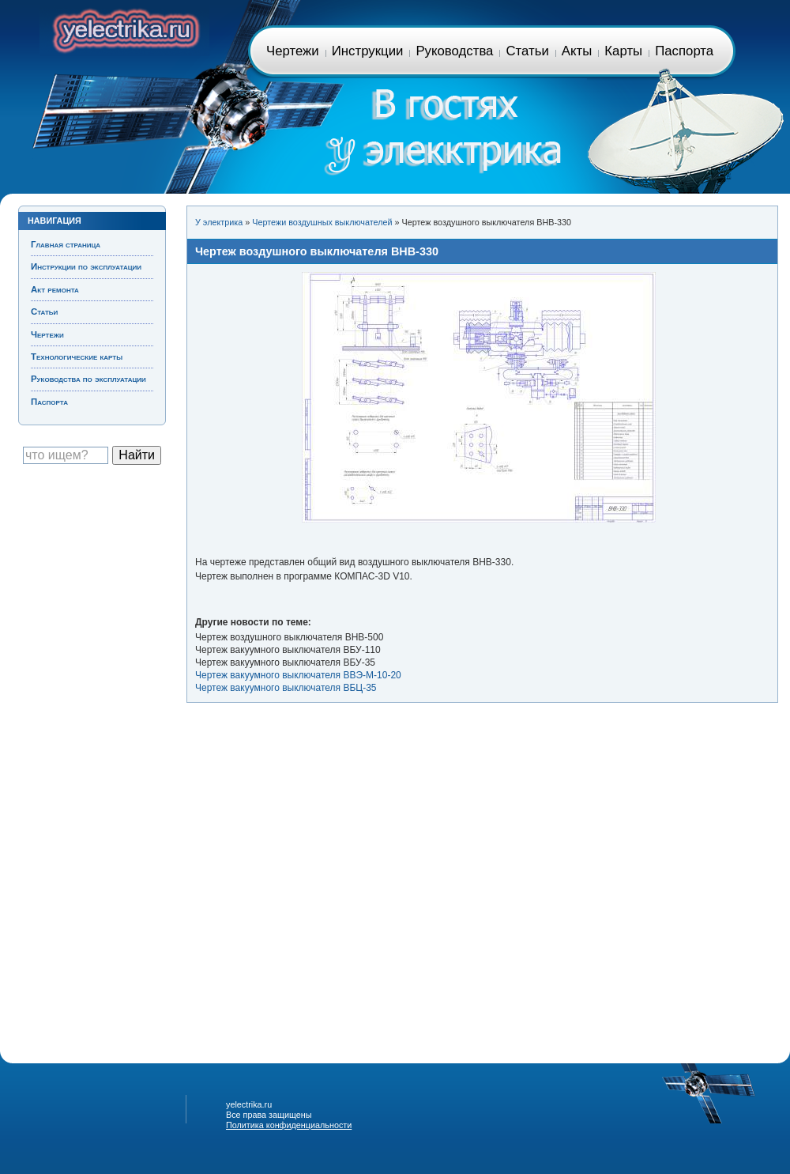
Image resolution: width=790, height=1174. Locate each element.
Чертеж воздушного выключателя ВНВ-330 (316, 251)
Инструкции (368, 51)
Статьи (527, 51)
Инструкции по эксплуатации (86, 266)
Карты (623, 51)
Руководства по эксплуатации (88, 378)
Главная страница (124, 28)
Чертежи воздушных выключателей (322, 222)
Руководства (454, 51)
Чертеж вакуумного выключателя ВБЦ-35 (286, 687)
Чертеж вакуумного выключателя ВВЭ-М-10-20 (298, 675)
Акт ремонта (55, 289)
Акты (577, 51)
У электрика (219, 222)
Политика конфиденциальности (289, 1125)
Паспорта (684, 51)
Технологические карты (76, 356)
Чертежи (292, 51)
